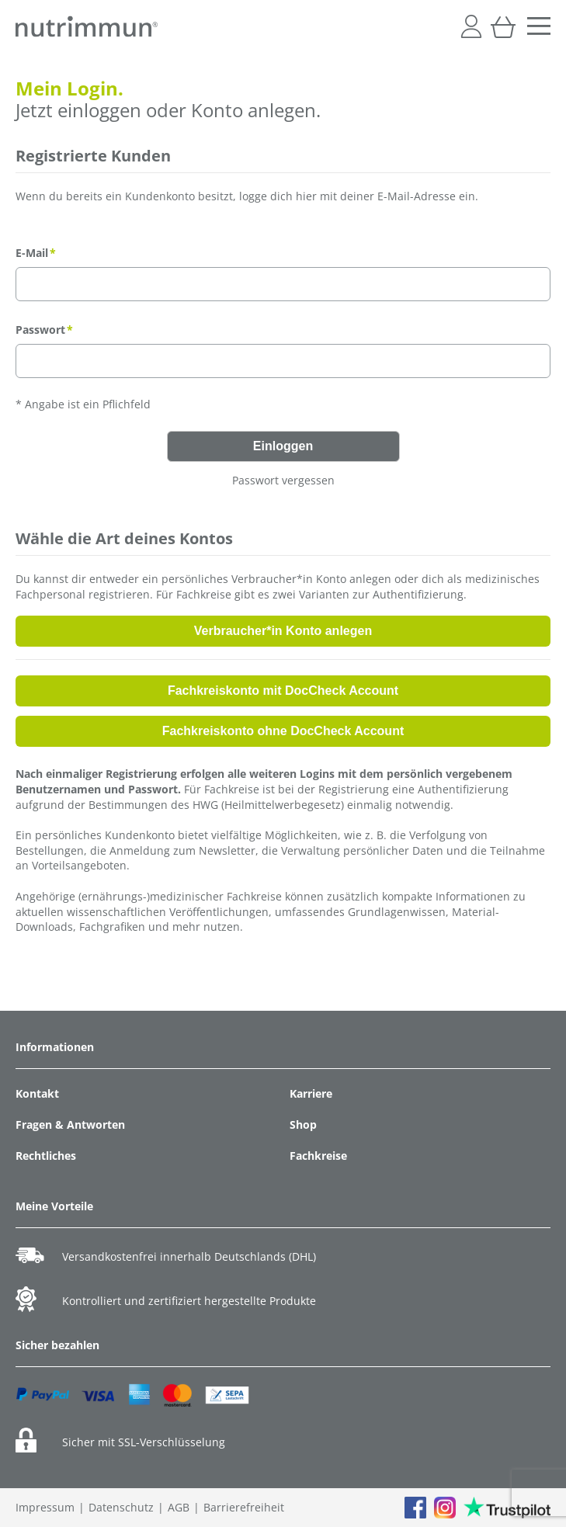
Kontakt (37, 1093)
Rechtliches (46, 1155)
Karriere (311, 1093)
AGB (178, 1507)
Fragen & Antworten (70, 1124)
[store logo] (87, 26)
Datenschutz (121, 1507)
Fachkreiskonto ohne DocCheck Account (283, 730)
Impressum (45, 1507)
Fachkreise (318, 1155)
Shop (303, 1124)
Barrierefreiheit (243, 1507)
